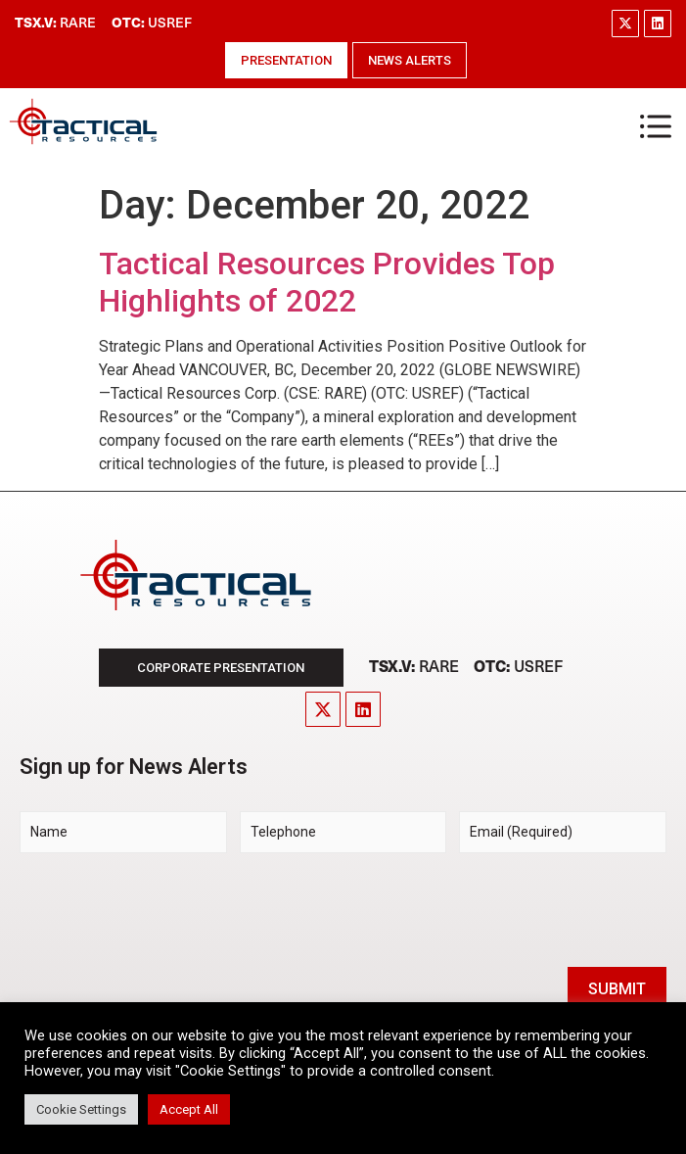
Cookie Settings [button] (81, 1109)
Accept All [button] (189, 1109)
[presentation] (168, 907)
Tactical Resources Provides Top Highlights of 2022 (327, 282)
